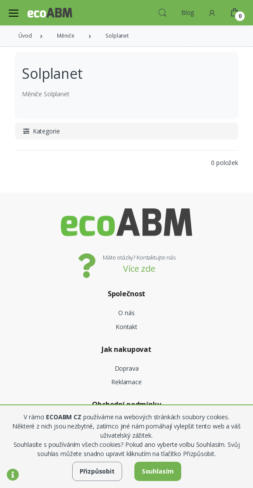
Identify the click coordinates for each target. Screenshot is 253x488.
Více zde (139, 268)
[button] (162, 11)
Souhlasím (158, 471)
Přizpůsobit (97, 471)
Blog (187, 12)
